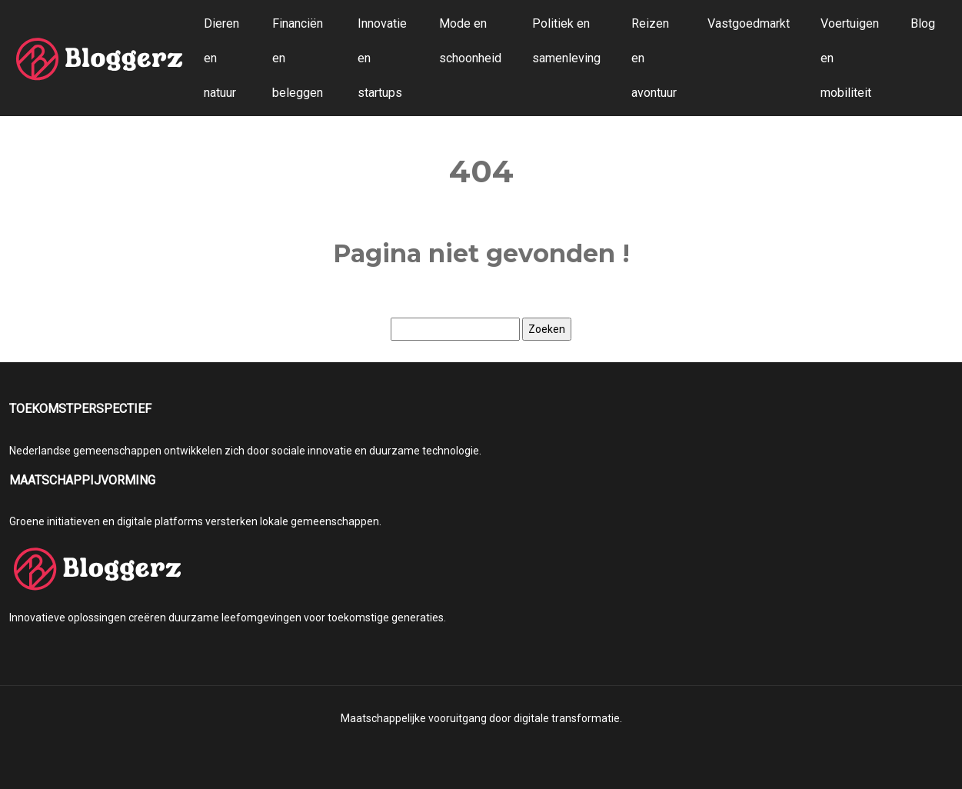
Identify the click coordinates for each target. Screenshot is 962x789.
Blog (922, 23)
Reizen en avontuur (654, 58)
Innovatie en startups (382, 58)
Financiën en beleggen (297, 58)
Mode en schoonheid (470, 40)
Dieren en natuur (221, 58)
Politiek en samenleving (566, 40)
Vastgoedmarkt (748, 23)
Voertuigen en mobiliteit (850, 58)
